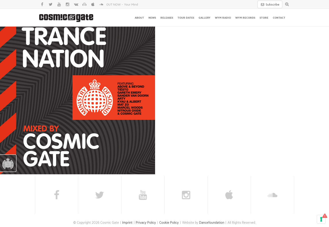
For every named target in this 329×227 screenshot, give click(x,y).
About (139, 17)
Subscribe (269, 4)
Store (264, 17)
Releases (166, 17)
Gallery (204, 17)
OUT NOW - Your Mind (122, 4)
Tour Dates (185, 17)
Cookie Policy (169, 222)
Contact (279, 17)
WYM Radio (223, 17)
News (152, 17)
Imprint (127, 222)
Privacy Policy (146, 222)
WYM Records (245, 17)
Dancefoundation (211, 222)
